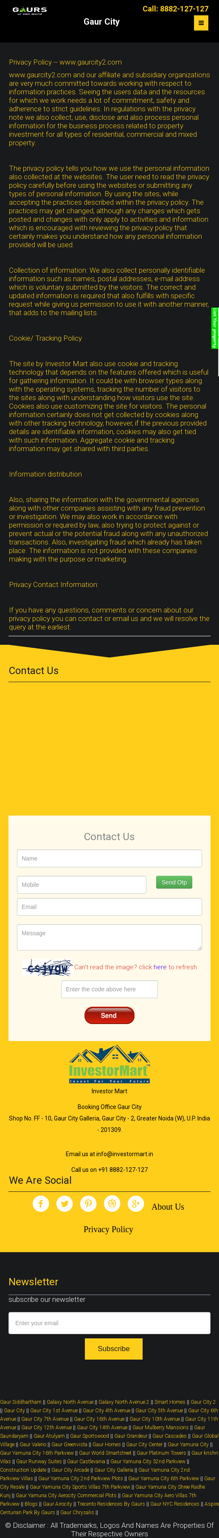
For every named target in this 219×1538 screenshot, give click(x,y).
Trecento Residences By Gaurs (111, 1504)
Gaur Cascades (169, 1436)
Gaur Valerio (33, 1445)
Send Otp (174, 882)
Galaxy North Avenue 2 (123, 1402)
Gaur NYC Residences (174, 1504)
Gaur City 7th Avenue (45, 1419)
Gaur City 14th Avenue (102, 1428)
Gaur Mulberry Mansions (160, 1428)
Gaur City (14, 1411)
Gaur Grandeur (130, 1436)
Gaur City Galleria (113, 1470)
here (160, 967)
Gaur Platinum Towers (161, 1453)
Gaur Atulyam (49, 1436)
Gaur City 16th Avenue (99, 1419)
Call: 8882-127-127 (175, 8)
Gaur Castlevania (86, 1462)
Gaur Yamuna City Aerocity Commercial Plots (66, 1495)
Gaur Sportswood (89, 1436)
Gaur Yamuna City (188, 1445)
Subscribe (114, 1349)
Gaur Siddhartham (21, 1402)
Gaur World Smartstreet (105, 1453)
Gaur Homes (107, 1445)
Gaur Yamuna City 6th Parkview (163, 1479)
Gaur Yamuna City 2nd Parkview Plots (80, 1479)
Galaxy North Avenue (70, 1402)
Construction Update (23, 1470)
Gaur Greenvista (69, 1445)
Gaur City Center (144, 1445)
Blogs (31, 1504)
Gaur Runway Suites (39, 1462)
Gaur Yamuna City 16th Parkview (37, 1453)
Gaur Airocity (57, 1504)
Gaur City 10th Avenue (154, 1419)
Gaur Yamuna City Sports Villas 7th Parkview (80, 1487)
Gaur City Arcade (70, 1470)
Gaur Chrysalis (77, 1512)
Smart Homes (169, 1402)
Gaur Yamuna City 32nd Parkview (147, 1462)
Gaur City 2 (203, 1402)
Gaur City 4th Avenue (106, 1411)
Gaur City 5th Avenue (159, 1411)
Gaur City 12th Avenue (47, 1428)
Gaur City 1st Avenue (54, 1411)
